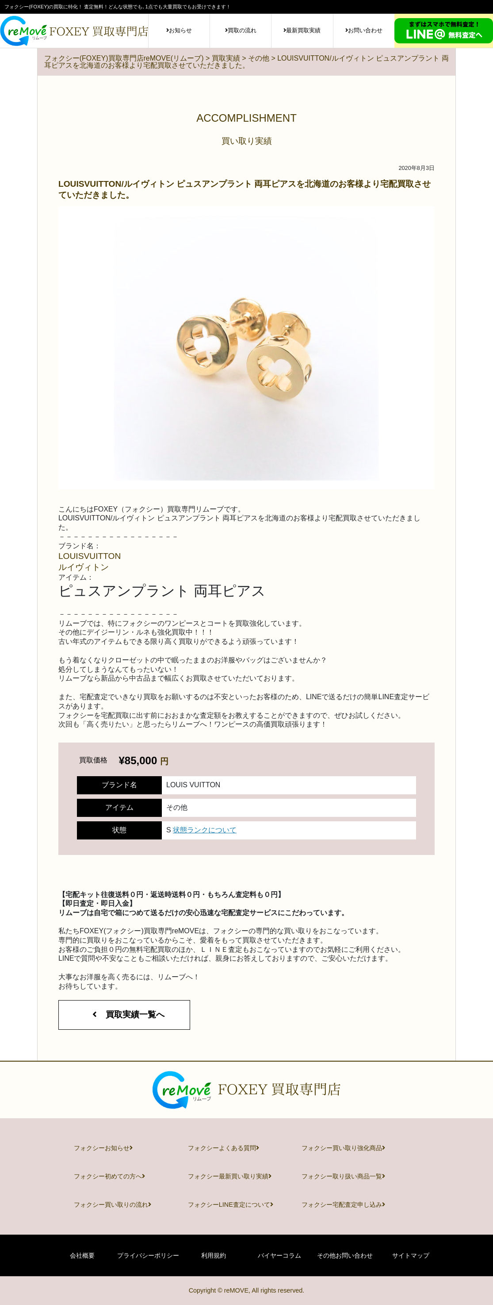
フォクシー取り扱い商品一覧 (343, 1176)
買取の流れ (240, 30)
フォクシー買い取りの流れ (112, 1204)
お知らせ (179, 30)
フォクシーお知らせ (103, 1147)
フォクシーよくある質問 (223, 1147)
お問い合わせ (363, 30)
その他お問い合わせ (345, 1255)
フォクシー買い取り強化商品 (343, 1147)
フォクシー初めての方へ (109, 1176)
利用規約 (213, 1255)
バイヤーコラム (279, 1255)
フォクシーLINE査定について (230, 1204)
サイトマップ (410, 1255)
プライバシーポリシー (148, 1255)
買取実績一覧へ (124, 1014)
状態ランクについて (205, 830)
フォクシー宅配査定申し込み (343, 1204)
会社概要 (82, 1255)
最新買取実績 (302, 30)
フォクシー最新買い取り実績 (229, 1176)
